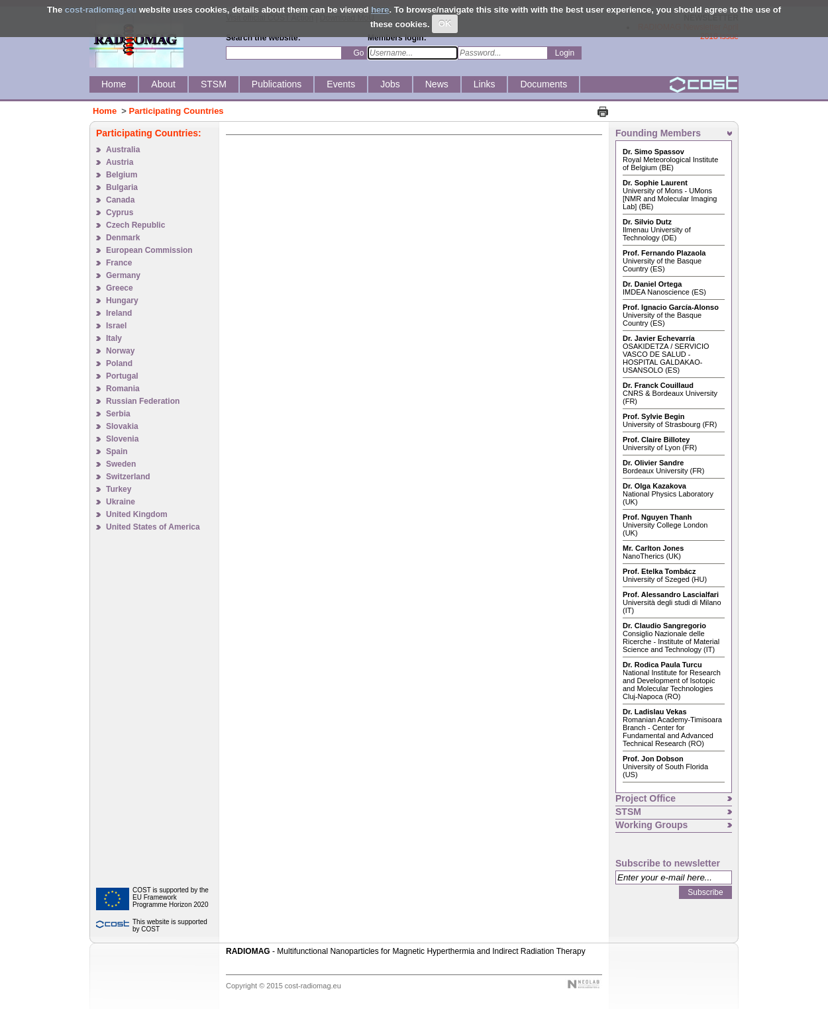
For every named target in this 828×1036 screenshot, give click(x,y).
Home (105, 111)
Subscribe (705, 892)
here (380, 10)
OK (445, 23)
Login (564, 53)
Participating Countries (176, 111)
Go (358, 53)
